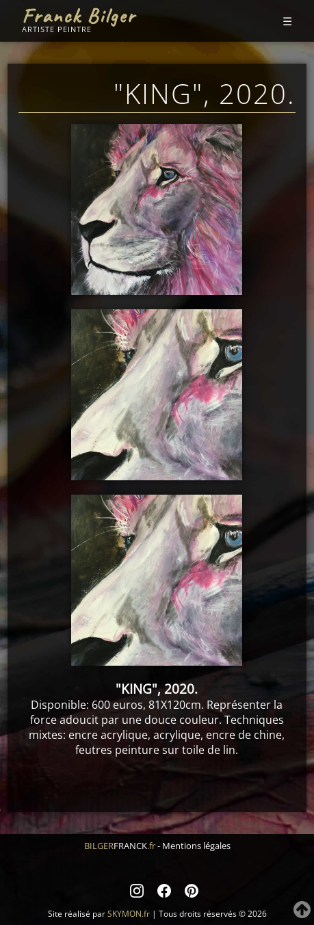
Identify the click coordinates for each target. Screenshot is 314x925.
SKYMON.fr (128, 914)
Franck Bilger (78, 16)
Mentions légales (196, 845)
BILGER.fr (119, 845)
